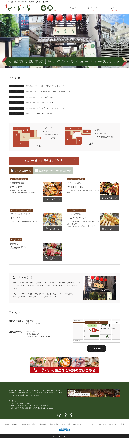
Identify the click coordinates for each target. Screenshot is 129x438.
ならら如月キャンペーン (46, 102)
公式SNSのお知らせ (44, 114)
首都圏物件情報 (43, 424)
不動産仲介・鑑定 (65, 424)
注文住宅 (93, 424)
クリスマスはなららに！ (46, 97)
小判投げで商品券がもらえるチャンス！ (53, 86)
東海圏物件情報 (54, 424)
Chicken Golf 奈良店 (51, 135)
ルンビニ (100, 140)
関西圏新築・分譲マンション (12, 424)
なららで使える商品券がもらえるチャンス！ (54, 91)
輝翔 (98, 130)
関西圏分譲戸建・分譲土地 (29, 424)
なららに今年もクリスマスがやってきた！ (52, 108)
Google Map (98, 348)
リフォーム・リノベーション (80, 424)
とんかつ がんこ (50, 131)
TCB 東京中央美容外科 (105, 137)
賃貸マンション (113, 424)
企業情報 (122, 424)
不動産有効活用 (102, 424)
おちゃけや (48, 128)
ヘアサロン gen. (102, 133)
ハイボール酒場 (50, 138)
